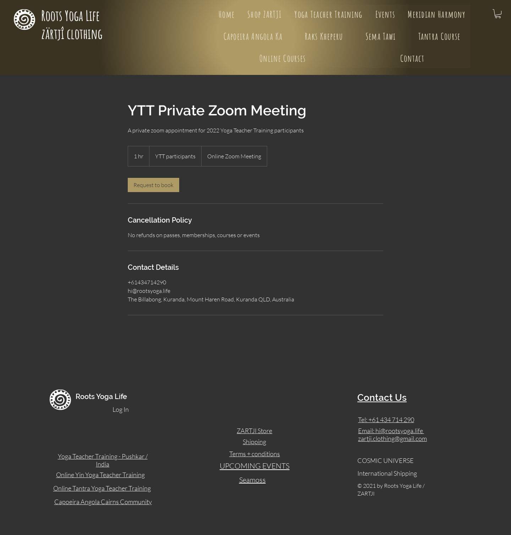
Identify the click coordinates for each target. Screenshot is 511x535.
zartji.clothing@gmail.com (392, 438)
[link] (153, 185)
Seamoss (252, 479)
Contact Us (382, 397)
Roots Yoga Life (71, 15)
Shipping (254, 442)
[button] (498, 13)
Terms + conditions (254, 454)
